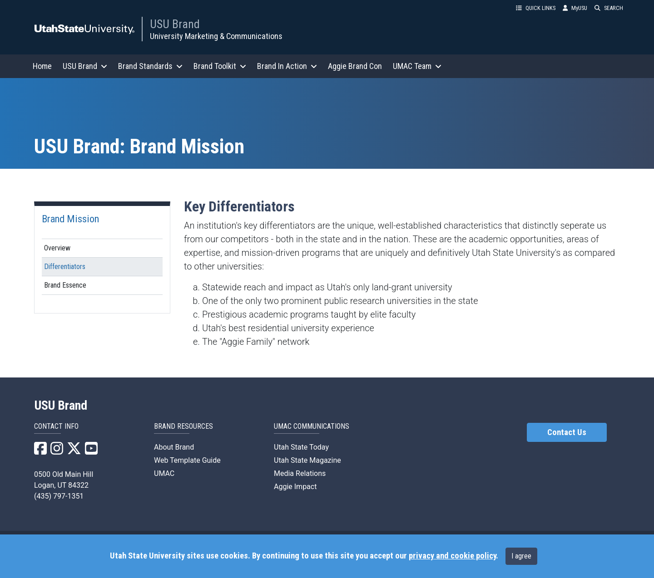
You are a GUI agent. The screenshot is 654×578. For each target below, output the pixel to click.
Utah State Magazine (307, 460)
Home (42, 66)
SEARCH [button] (609, 8)
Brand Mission (70, 218)
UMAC (164, 473)
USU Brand (175, 24)
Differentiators (64, 266)
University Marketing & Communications (216, 36)
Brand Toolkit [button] (219, 66)
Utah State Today (301, 447)
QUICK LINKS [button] (535, 8)
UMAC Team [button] (417, 66)
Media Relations (300, 473)
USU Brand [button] (85, 66)
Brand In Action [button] (287, 66)
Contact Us (566, 432)
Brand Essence (65, 285)
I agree (521, 556)
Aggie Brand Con (355, 66)
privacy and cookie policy (452, 556)
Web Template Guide (187, 460)
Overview (57, 248)
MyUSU (575, 8)
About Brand (174, 447)
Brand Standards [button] (150, 66)
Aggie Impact (295, 486)
